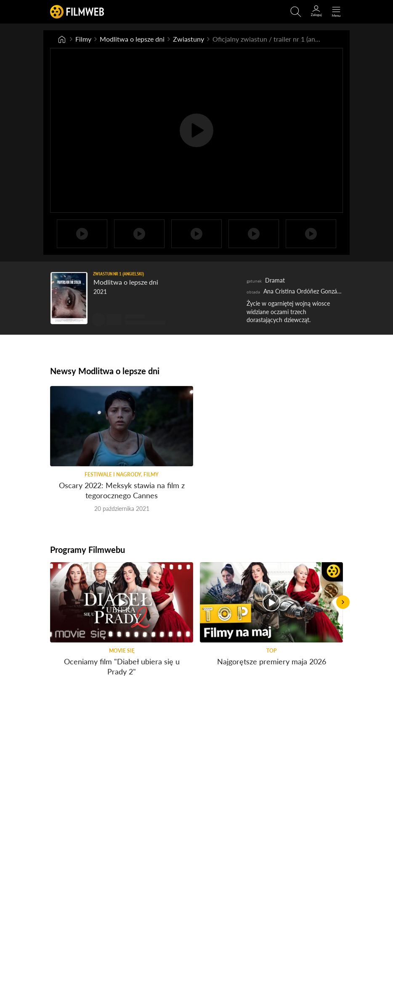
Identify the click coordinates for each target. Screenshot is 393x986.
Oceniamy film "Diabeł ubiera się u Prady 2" (122, 666)
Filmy (83, 39)
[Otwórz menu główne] (336, 12)
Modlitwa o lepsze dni (132, 39)
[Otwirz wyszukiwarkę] (296, 12)
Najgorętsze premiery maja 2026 (271, 661)
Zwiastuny (188, 39)
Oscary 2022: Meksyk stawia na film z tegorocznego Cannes (122, 490)
